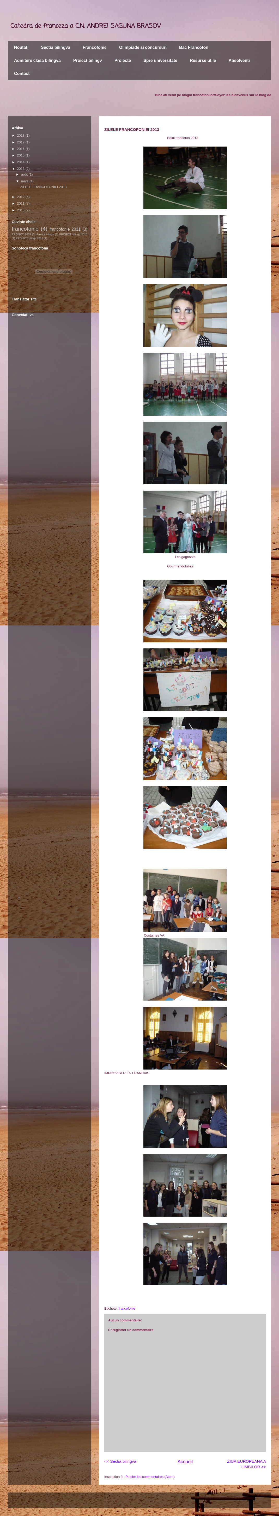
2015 (21, 155)
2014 (21, 162)
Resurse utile (203, 60)
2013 (21, 169)
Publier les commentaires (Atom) (150, 1477)
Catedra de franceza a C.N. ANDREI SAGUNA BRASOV (85, 26)
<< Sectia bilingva (120, 1461)
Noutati (21, 47)
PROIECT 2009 (21, 234)
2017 (21, 142)
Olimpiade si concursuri (143, 47)
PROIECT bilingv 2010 (73, 234)
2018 (21, 135)
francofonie (126, 1308)
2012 (21, 197)
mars (25, 181)
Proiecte (122, 60)
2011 (21, 203)
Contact (22, 73)
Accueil (185, 1461)
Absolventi (239, 60)
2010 (21, 210)
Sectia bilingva (55, 47)
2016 (21, 149)
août (25, 174)
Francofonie (95, 47)
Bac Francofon (193, 47)
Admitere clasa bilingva (37, 60)
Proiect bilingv (87, 60)
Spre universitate (160, 60)
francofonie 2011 (65, 229)
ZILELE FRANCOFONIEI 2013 (43, 187)
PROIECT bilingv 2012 (29, 238)
